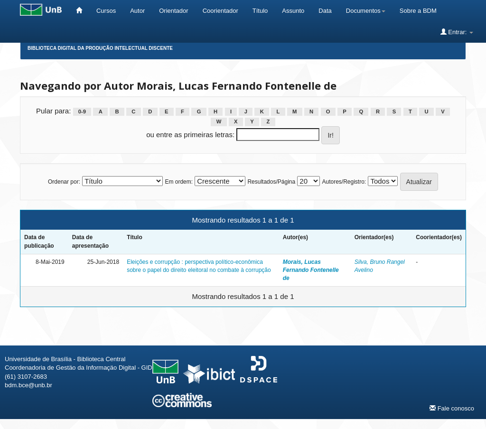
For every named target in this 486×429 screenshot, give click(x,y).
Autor (137, 10)
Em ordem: (179, 181)
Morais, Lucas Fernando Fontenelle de (311, 270)
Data (324, 10)
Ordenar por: (64, 181)
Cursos (106, 10)
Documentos (365, 10)
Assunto (293, 10)
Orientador (173, 10)
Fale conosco (452, 408)
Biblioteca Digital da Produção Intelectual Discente (100, 48)
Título (260, 10)
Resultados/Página (271, 181)
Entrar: (456, 32)
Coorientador (220, 10)
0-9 (82, 111)
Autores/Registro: (344, 181)
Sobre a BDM (418, 10)
